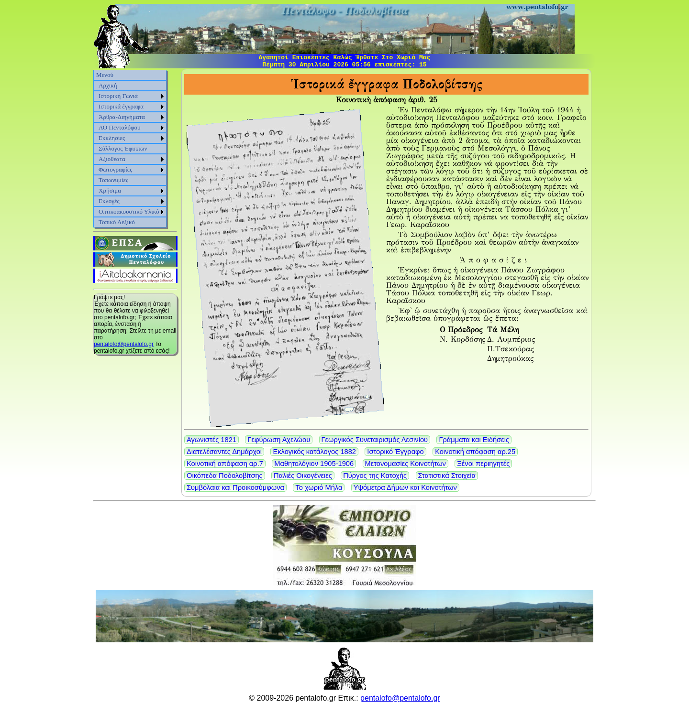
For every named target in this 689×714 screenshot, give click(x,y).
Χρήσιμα (110, 190)
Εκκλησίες (112, 137)
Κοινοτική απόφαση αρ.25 (475, 451)
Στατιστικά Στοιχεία (447, 475)
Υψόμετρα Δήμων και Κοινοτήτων (405, 487)
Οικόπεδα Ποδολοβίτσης (225, 475)
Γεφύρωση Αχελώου (278, 440)
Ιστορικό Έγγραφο (395, 451)
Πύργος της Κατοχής (375, 475)
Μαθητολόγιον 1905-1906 (314, 463)
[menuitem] (130, 75)
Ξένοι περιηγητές (483, 463)
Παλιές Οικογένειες (303, 475)
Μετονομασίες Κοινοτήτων (405, 463)
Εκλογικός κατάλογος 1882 (314, 451)
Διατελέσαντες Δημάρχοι (224, 451)
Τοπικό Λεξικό (117, 222)
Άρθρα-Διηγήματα (122, 116)
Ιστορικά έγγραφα (121, 106)
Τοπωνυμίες (113, 180)
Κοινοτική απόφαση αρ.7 (225, 463)
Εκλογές (109, 201)
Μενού (104, 74)
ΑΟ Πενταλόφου (120, 127)
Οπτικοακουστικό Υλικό (129, 211)
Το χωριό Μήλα (318, 487)
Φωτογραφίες (115, 169)
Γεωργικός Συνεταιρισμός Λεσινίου (375, 440)
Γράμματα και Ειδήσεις (474, 440)
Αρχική (108, 85)
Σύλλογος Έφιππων (123, 148)
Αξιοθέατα (112, 158)
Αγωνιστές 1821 (211, 440)
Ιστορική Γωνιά (118, 95)
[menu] (130, 148)
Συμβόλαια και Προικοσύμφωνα (235, 487)
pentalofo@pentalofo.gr (124, 344)
